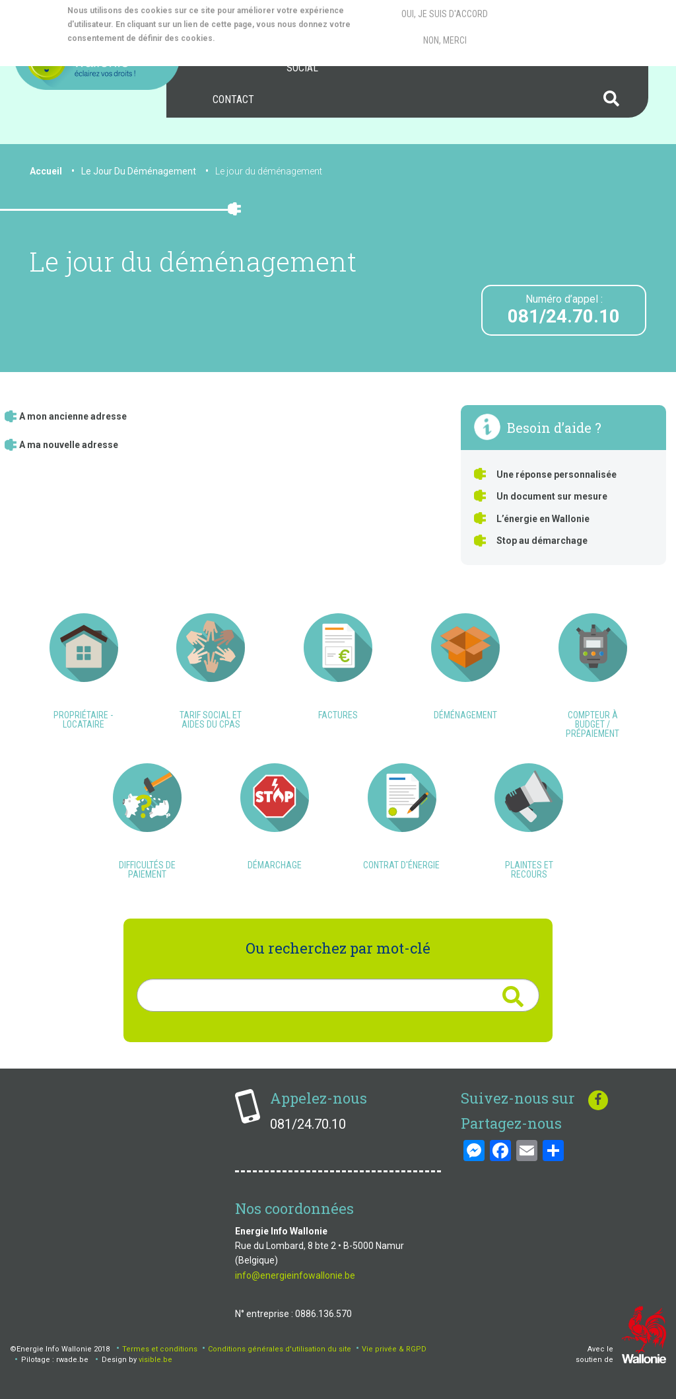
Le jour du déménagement (268, 171)
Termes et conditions (159, 1349)
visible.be (155, 1359)
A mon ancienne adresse (73, 416)
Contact (233, 99)
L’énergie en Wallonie (543, 518)
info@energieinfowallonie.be (295, 1275)
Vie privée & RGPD (394, 1349)
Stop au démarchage (542, 540)
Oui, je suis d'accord (444, 10)
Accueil (46, 171)
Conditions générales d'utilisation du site (279, 1349)
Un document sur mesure (551, 496)
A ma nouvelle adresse (68, 444)
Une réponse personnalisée (556, 474)
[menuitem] (233, 100)
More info (270, 35)
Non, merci (445, 37)
